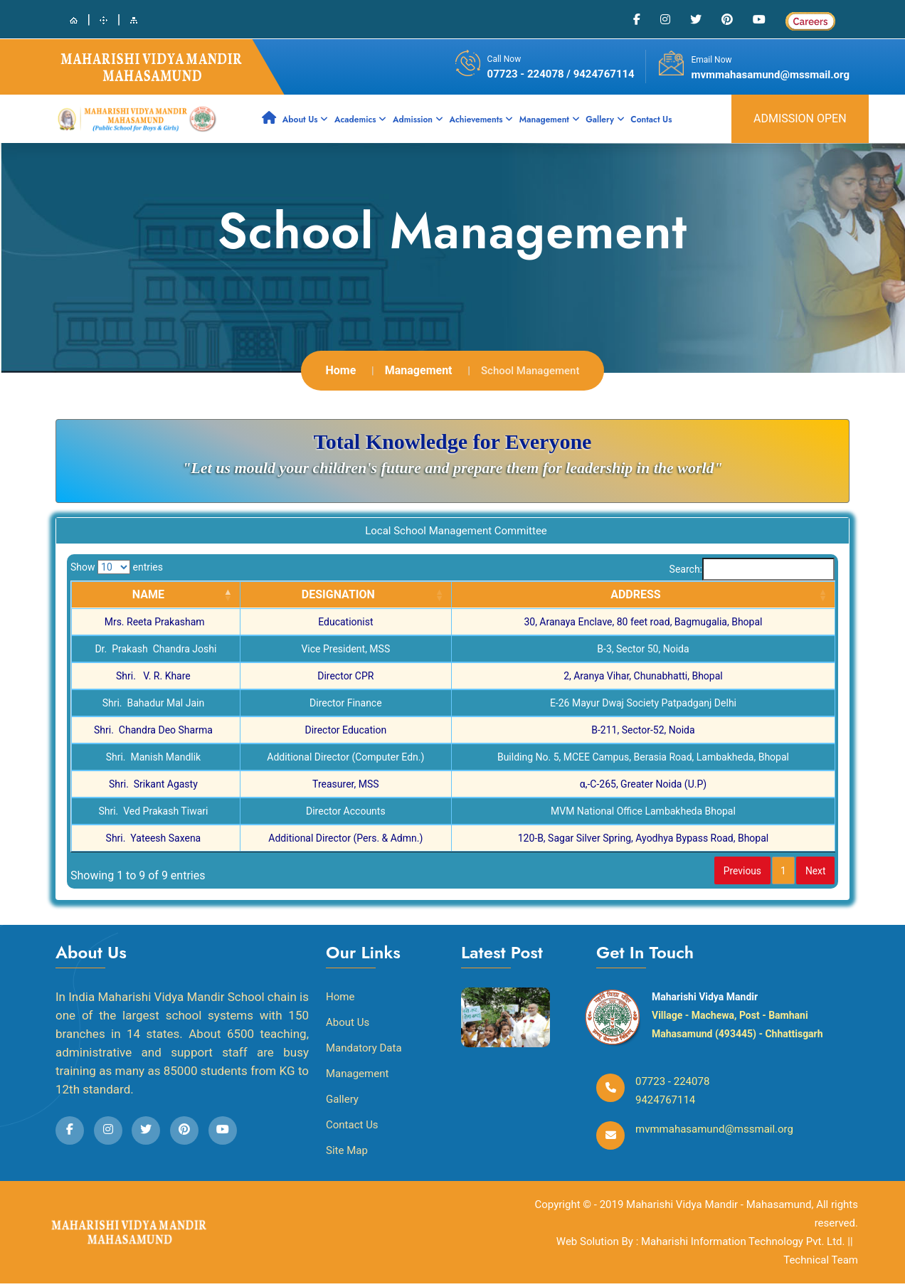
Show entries (116, 567)
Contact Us (651, 119)
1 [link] (770, 872)
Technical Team (820, 1263)
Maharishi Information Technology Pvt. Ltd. (744, 1245)
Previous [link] (719, 872)
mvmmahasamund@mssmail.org (770, 74)
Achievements (481, 119)
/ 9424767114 (600, 74)
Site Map (347, 1154)
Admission (418, 119)
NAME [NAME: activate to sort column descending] (148, 594)
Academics (360, 119)
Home (341, 370)
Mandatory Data (364, 1051)
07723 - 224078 (527, 74)
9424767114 (665, 1103)
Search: (752, 569)
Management (549, 119)
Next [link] (810, 872)
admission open (800, 118)
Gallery (605, 119)
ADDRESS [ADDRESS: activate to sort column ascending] (635, 594)
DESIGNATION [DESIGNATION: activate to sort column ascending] (338, 594)
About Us (305, 119)
